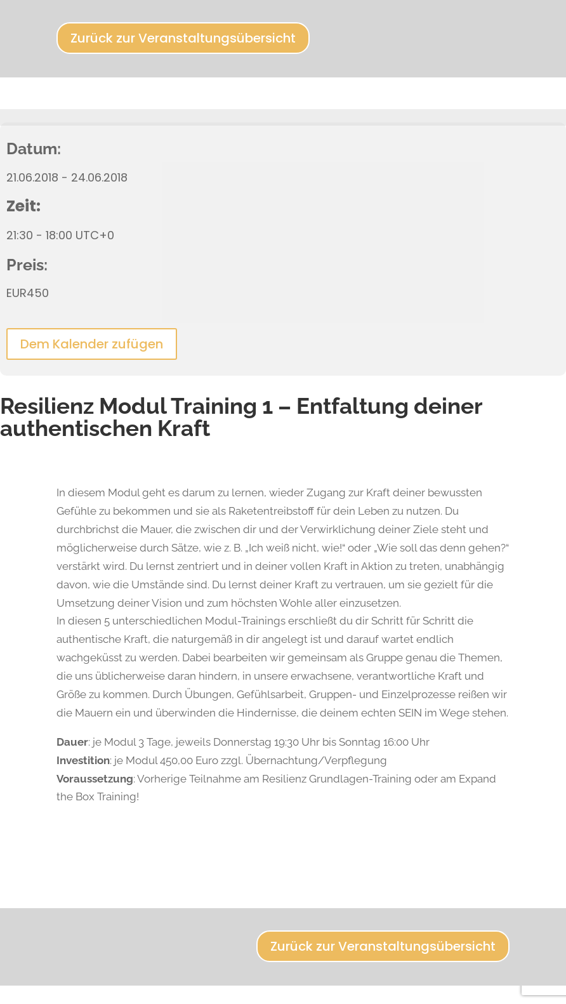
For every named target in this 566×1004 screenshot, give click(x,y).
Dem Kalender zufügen (91, 344)
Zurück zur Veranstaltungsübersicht (183, 38)
